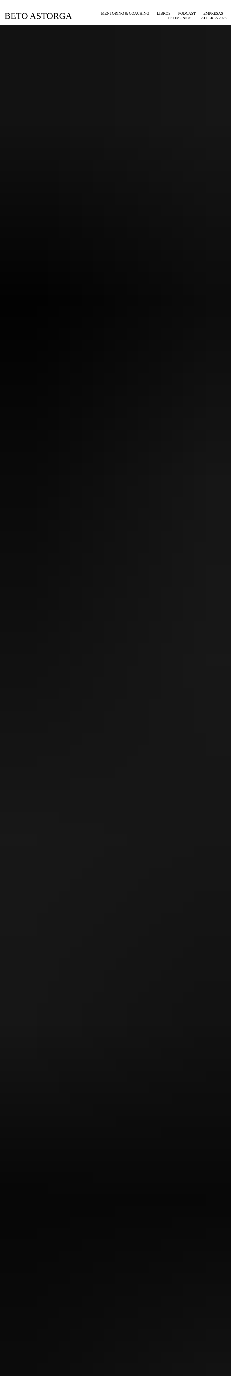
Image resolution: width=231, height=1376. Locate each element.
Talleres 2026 (212, 18)
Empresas (213, 13)
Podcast (187, 13)
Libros (163, 13)
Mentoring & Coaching (125, 13)
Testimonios (178, 18)
